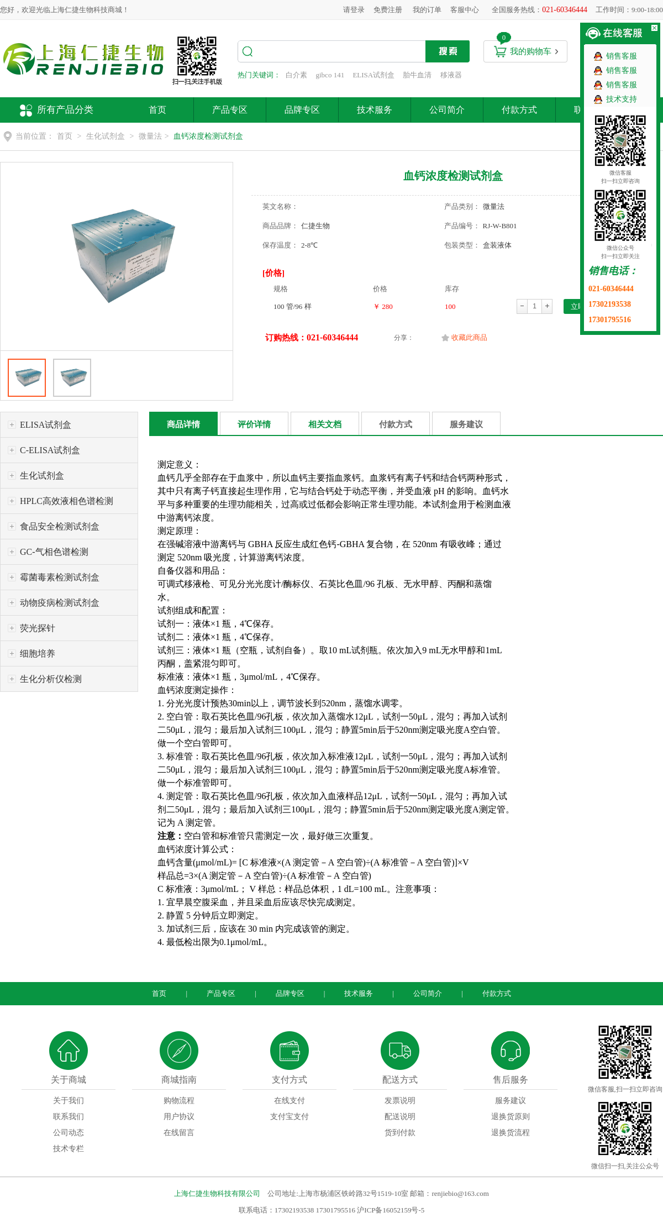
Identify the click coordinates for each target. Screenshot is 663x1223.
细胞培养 (37, 653)
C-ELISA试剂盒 (50, 450)
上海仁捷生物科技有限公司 (217, 1193)
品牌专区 (302, 109)
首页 (157, 109)
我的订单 (427, 10)
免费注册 (387, 10)
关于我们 (68, 1100)
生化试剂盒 (105, 136)
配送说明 (400, 1116)
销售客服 (621, 56)
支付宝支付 (289, 1116)
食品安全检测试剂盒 (59, 526)
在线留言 (179, 1132)
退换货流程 (510, 1132)
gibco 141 (330, 75)
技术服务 (374, 109)
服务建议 (466, 424)
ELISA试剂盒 (373, 75)
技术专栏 (68, 1149)
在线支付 (289, 1100)
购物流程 (179, 1100)
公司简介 (447, 109)
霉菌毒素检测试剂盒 (59, 577)
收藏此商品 (469, 337)
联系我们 (68, 1116)
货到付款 (400, 1132)
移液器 (451, 75)
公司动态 (68, 1132)
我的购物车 (530, 51)
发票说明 (400, 1100)
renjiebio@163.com (460, 1193)
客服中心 (464, 10)
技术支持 (621, 99)
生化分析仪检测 (51, 679)
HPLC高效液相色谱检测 (66, 501)
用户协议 (179, 1116)
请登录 (354, 10)
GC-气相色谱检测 (54, 552)
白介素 (296, 75)
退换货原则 (510, 1116)
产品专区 (230, 109)
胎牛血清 (417, 75)
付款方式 (519, 109)
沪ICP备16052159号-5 (390, 1210)
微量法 (150, 136)
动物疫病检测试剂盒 (59, 602)
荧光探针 (37, 628)
